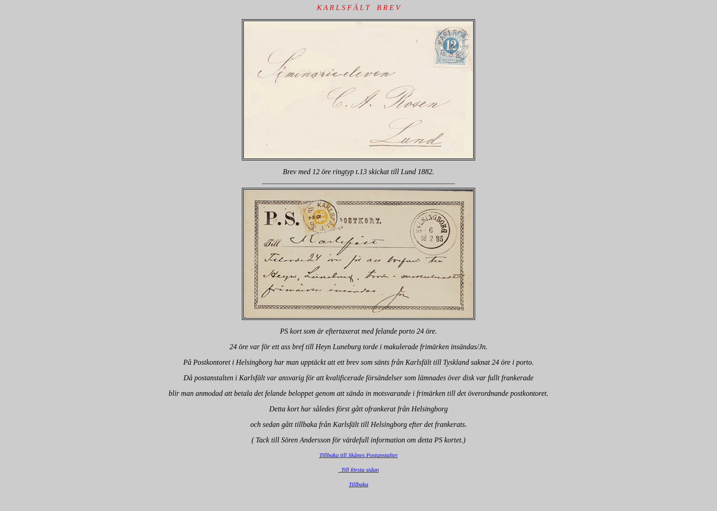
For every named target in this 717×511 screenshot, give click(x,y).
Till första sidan (358, 469)
